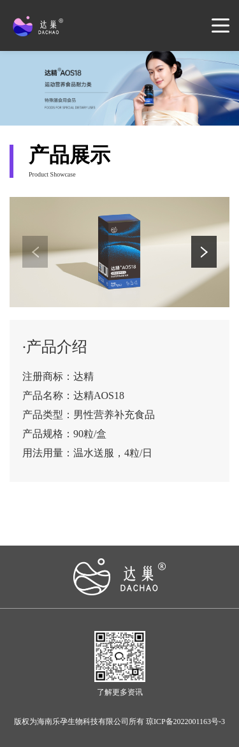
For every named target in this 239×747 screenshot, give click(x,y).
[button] (204, 252)
